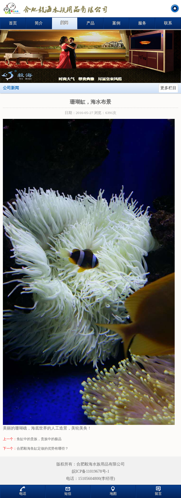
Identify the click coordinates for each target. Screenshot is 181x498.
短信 (67, 491)
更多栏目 (168, 88)
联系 (168, 23)
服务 (142, 23)
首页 (13, 23)
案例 (116, 23)
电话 (22, 491)
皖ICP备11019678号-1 (90, 471)
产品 (90, 23)
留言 (158, 491)
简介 (39, 23)
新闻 (65, 23)
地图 (113, 491)
